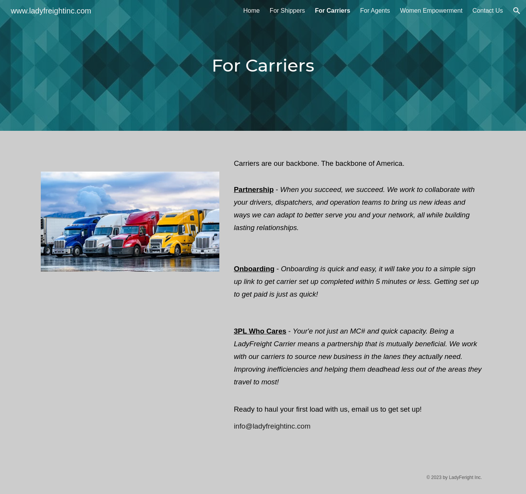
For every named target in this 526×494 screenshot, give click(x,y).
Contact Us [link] (488, 10)
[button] (517, 11)
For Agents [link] (375, 10)
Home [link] (251, 10)
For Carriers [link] (332, 10)
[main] (263, 65)
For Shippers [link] (287, 10)
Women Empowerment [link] (431, 10)
